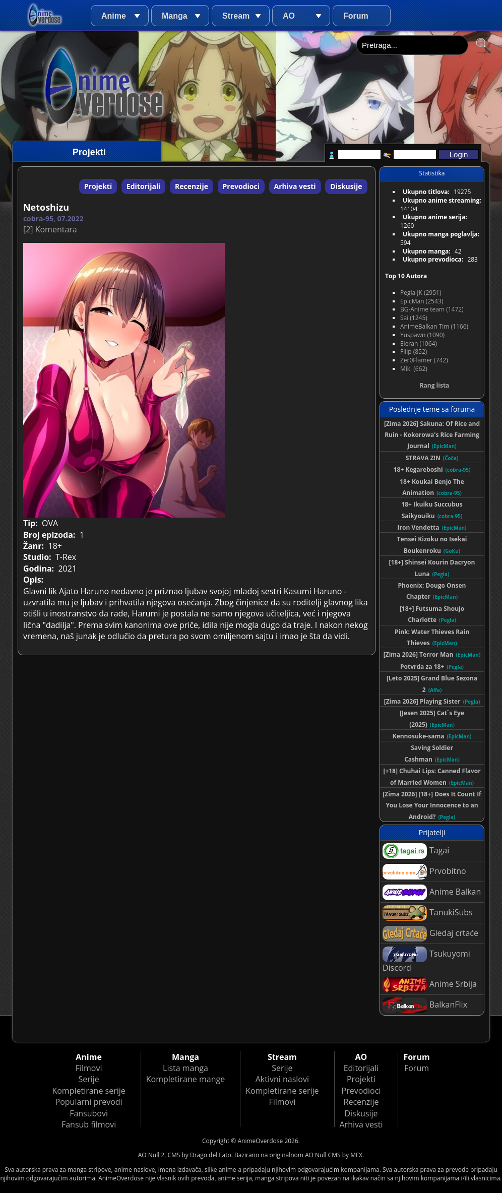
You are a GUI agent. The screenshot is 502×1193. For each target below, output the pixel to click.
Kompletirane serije (88, 1090)
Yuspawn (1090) (422, 335)
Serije (88, 1079)
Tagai (416, 851)
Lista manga (185, 1068)
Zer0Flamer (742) (424, 360)
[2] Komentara (50, 229)
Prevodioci (241, 186)
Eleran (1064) (418, 343)
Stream (235, 16)
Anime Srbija (430, 984)
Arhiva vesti (295, 186)
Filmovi (89, 1068)
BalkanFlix (425, 1005)
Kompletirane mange (185, 1079)
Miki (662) (413, 368)
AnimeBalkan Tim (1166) (434, 326)
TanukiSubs (428, 913)
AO (289, 16)
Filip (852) (413, 351)
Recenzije (191, 186)
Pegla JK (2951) (421, 292)
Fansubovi (89, 1113)
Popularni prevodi (88, 1101)
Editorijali (144, 186)
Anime (113, 16)
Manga (174, 16)
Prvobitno (424, 872)
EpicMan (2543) (421, 301)
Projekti (98, 186)
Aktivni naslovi (282, 1079)
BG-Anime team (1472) (432, 309)
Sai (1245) (413, 317)
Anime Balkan (432, 892)
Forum (355, 16)
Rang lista (435, 385)
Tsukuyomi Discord (426, 960)
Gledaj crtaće (430, 933)
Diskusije (346, 186)
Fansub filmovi (88, 1124)
